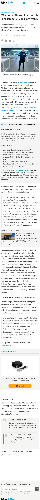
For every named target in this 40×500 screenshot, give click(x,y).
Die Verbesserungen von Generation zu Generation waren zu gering (19, 107)
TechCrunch (24, 82)
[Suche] (34, 3)
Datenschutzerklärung (6, 495)
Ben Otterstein (8, 36)
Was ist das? (13, 10)
